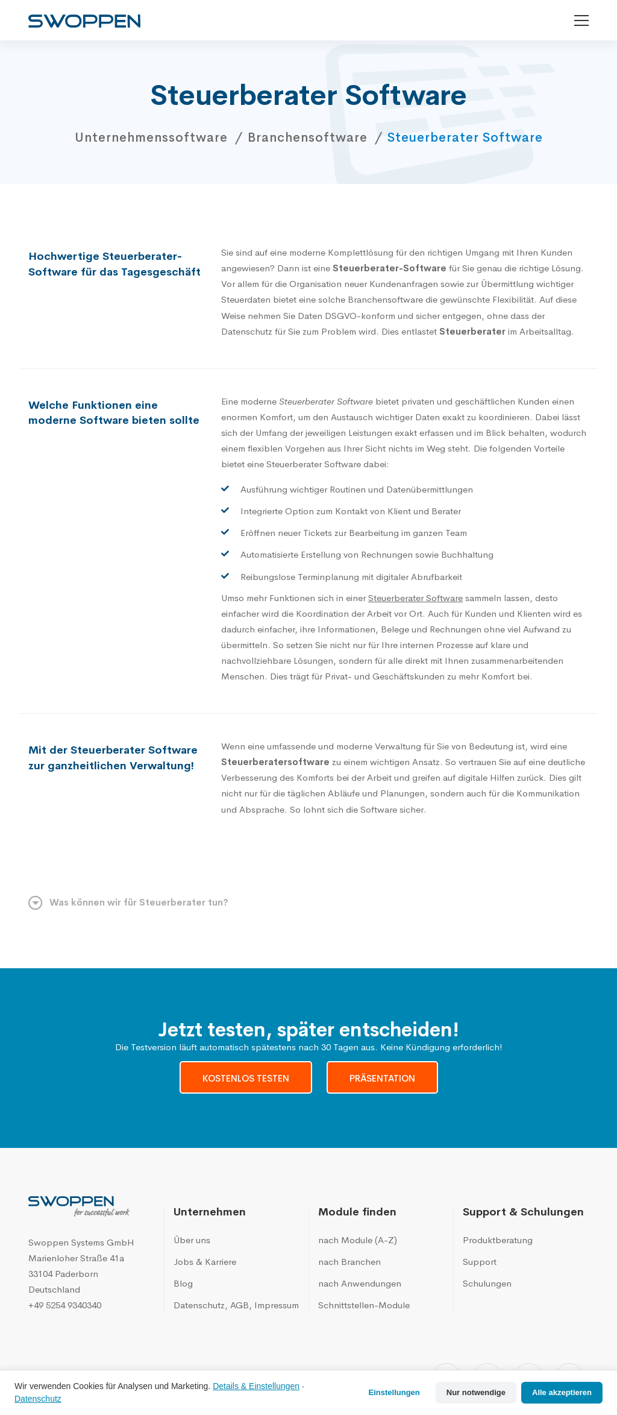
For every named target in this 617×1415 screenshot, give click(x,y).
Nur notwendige (476, 1392)
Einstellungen (394, 1392)
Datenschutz (37, 1399)
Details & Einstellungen (256, 1386)
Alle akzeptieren (562, 1392)
